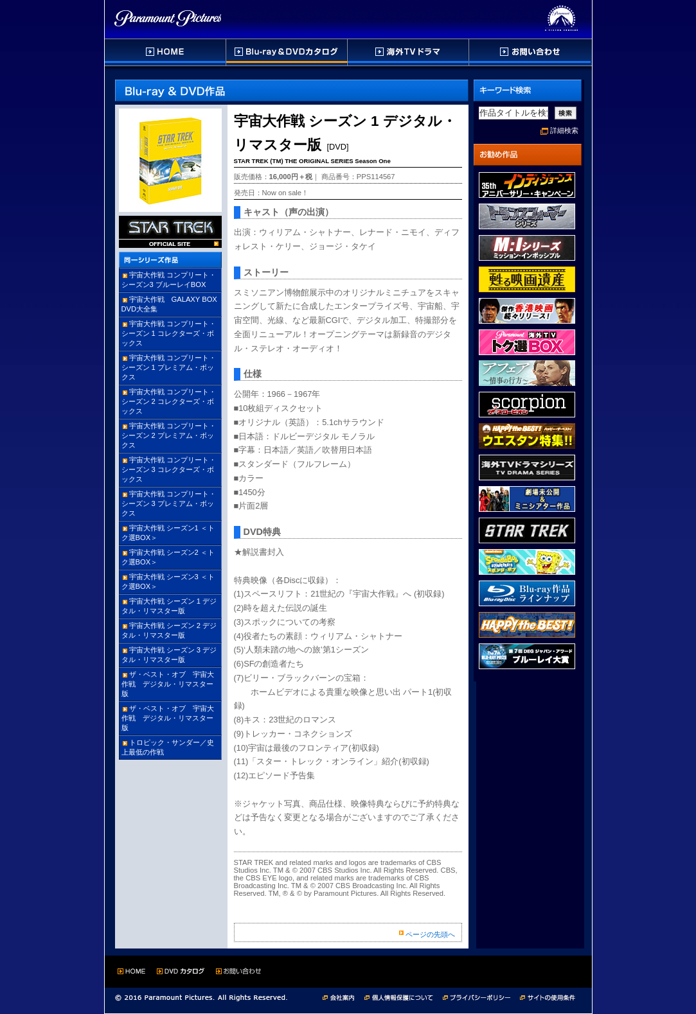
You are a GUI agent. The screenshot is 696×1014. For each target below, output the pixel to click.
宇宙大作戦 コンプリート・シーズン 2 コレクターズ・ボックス (168, 401)
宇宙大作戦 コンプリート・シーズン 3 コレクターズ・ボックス (168, 469)
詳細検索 (564, 130)
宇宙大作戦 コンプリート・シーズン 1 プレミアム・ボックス (168, 367)
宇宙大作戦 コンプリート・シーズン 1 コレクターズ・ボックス (168, 333)
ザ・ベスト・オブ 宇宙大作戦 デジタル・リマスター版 (167, 683)
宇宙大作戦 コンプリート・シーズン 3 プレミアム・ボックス (168, 503)
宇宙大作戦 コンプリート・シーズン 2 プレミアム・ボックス (168, 435)
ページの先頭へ (430, 934)
